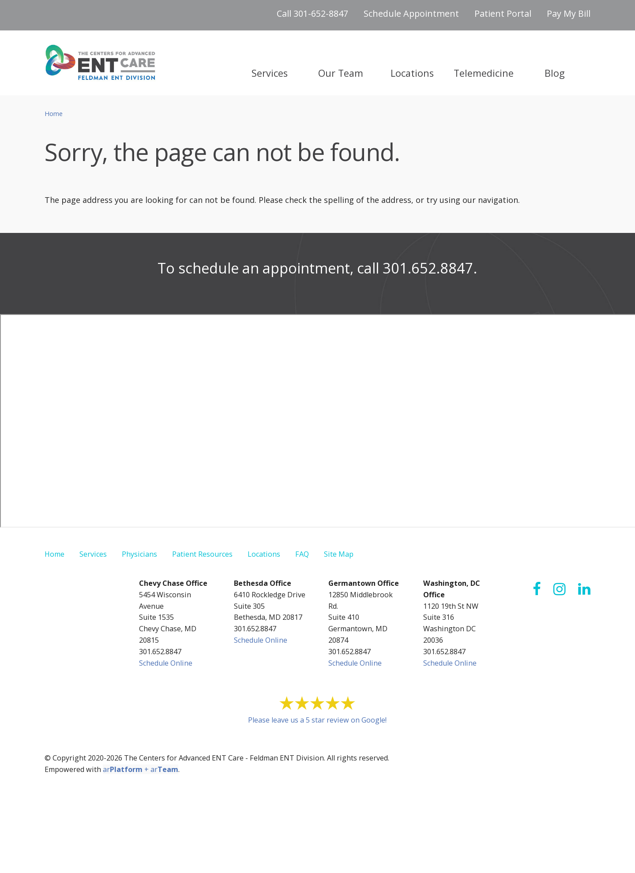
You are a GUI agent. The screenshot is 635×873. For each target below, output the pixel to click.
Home (54, 113)
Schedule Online (165, 663)
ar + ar (140, 769)
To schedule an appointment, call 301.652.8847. (317, 267)
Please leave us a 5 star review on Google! (317, 720)
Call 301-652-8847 (312, 13)
